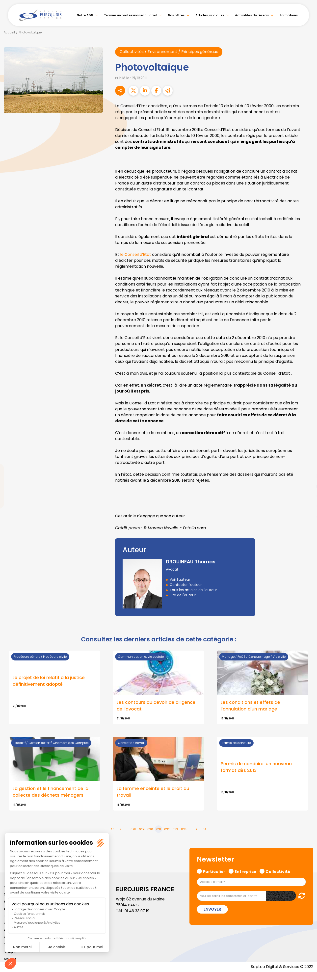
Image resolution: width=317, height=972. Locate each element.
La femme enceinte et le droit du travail (153, 792)
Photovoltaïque (30, 32)
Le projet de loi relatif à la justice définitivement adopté (49, 681)
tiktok (307, 516)
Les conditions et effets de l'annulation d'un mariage (250, 705)
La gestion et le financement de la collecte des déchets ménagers (50, 792)
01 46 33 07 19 (137, 911)
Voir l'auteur (180, 579)
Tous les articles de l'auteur (193, 589)
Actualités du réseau (252, 15)
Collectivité (277, 871)
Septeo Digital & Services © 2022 (281, 967)
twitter (307, 466)
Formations (289, 15)
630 (150, 829)
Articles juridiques (209, 15)
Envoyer (212, 909)
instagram (307, 496)
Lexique (10, 952)
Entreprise (245, 871)
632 (167, 829)
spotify (307, 506)
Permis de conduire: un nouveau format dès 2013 (256, 767)
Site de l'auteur (183, 595)
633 (175, 829)
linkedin (307, 476)
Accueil (9, 32)
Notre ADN (85, 15)
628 (133, 829)
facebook (307, 456)
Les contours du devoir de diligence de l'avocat (156, 705)
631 (158, 829)
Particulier (214, 871)
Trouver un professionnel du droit (130, 15)
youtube (307, 486)
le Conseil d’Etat (135, 254)
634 (184, 829)
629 (142, 829)
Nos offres (176, 15)
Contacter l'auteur (186, 584)
